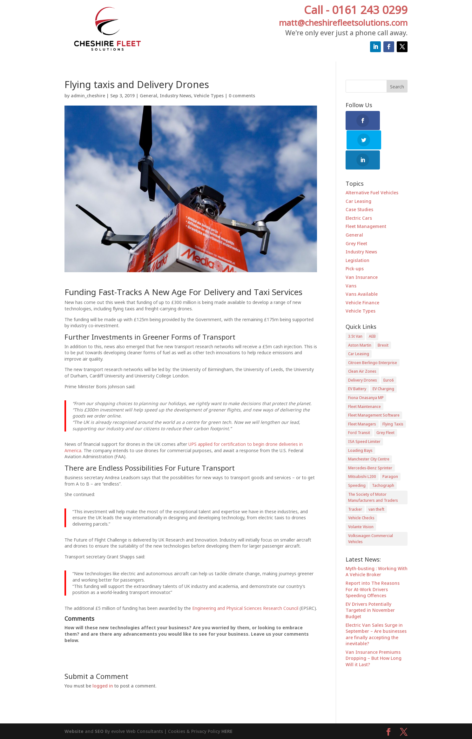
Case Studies (359, 190)
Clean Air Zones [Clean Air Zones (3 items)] (362, 352)
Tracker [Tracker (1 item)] (355, 490)
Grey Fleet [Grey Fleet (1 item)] (385, 413)
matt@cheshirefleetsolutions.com (343, 22)
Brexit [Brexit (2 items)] (383, 325)
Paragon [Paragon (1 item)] (390, 457)
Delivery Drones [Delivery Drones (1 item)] (362, 360)
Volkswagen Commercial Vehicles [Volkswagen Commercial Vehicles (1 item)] (370, 519)
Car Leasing (358, 181)
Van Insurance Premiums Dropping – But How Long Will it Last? (373, 638)
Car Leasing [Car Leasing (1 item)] (358, 334)
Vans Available (362, 275)
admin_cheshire (88, 95)
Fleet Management (366, 207)
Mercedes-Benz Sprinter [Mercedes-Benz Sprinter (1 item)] (370, 448)
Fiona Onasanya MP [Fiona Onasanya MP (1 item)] (366, 378)
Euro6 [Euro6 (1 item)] (388, 360)
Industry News (175, 95)
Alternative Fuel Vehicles (372, 173)
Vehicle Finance (362, 283)
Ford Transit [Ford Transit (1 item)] (359, 413)
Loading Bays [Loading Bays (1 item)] (360, 431)
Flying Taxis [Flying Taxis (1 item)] (392, 404)
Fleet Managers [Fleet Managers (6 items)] (362, 404)
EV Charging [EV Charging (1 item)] (383, 369)
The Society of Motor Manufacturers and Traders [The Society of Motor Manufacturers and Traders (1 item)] (373, 478)
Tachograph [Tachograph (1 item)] (383, 466)
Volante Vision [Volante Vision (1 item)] (361, 507)
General (148, 95)
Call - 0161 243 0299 (356, 9)
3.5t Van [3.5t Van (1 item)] (355, 317)
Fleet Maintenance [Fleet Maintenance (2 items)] (364, 387)
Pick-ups (355, 249)
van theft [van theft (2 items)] (376, 490)
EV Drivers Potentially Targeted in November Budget (370, 590)
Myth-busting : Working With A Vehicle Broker (377, 552)
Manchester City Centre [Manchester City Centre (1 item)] (368, 440)
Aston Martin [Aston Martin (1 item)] (359, 325)
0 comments (242, 95)
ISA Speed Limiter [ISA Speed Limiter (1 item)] (364, 422)
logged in (102, 685)
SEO (100, 731)
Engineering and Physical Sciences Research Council (245, 608)
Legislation (357, 241)
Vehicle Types (209, 95)
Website (74, 731)
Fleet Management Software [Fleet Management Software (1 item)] (374, 396)
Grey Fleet (356, 224)
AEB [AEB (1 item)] (372, 317)
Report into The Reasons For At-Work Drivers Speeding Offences (373, 569)
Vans (351, 266)
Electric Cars (359, 198)
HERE (227, 731)
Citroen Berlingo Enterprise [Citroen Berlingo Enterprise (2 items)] (372, 343)
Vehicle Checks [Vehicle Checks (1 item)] (361, 498)
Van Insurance (362, 257)
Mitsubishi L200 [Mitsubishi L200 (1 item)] (362, 457)
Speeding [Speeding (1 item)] (357, 466)
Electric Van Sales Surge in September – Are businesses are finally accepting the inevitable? (376, 615)
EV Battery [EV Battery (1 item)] (357, 369)
